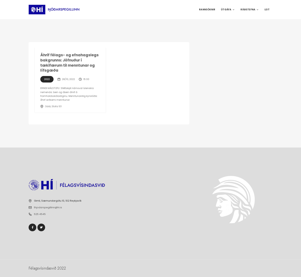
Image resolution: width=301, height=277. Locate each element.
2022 (47, 79)
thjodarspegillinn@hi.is (48, 207)
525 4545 (40, 214)
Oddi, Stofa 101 (53, 106)
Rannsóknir (207, 9)
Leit (267, 9)
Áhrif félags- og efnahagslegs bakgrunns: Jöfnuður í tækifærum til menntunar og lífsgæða (69, 62)
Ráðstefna (250, 9)
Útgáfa (228, 9)
